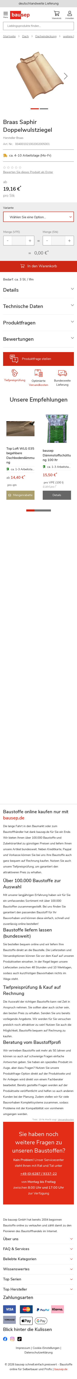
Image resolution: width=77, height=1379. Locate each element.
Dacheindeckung (45, 36)
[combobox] (38, 26)
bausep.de (60, 1369)
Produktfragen (19, 322)
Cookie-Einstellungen (46, 1348)
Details (11, 290)
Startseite (9, 36)
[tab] (38, 290)
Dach (25, 36)
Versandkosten (38, 385)
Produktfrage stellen (36, 359)
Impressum (23, 1348)
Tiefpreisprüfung (14, 380)
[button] (65, 76)
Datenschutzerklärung (38, 1352)
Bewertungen (18, 339)
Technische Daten (23, 306)
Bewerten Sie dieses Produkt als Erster (28, 172)
